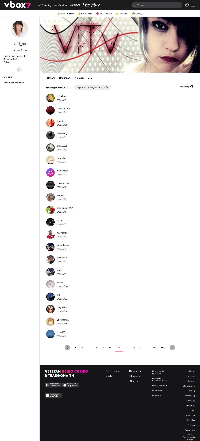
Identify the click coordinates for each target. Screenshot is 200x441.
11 (126, 347)
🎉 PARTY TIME (66, 13)
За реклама (190, 415)
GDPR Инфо (157, 390)
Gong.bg (191, 381)
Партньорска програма (158, 372)
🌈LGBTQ (137, 13)
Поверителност (159, 385)
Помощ (191, 425)
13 (140, 347)
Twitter (7, 62)
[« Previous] (67, 347)
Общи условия (112, 371)
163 (155, 347)
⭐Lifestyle (122, 13)
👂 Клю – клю (85, 13)
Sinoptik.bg (190, 395)
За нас (192, 410)
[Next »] (172, 347)
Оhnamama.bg (189, 386)
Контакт (191, 420)
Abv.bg (192, 371)
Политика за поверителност (159, 379)
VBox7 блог (190, 430)
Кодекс (109, 376)
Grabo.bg (191, 400)
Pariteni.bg (190, 405)
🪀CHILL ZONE (104, 13)
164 (163, 347)
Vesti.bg (191, 376)
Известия (156, 395)
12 (133, 347)
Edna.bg (191, 391)
